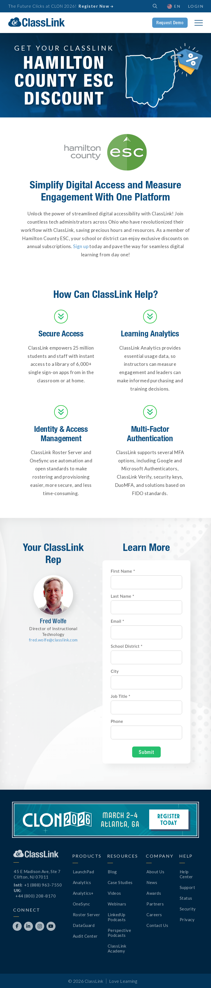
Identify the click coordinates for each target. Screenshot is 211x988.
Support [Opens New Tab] (187, 887)
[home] (36, 22)
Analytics (82, 882)
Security (188, 908)
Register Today (168, 819)
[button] (173, 6)
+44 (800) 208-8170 (35, 895)
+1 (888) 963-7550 (43, 884)
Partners (155, 903)
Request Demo (170, 22)
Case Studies (120, 882)
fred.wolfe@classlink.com (53, 639)
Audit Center (85, 936)
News (151, 882)
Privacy (187, 919)
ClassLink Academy (117, 948)
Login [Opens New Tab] (196, 6)
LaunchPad (83, 871)
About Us (155, 871)
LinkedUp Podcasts (117, 917)
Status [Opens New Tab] (186, 898)
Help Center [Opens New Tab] (186, 874)
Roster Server (86, 914)
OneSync (81, 903)
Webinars (117, 903)
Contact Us (157, 925)
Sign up (80, 246)
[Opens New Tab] (17, 926)
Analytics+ (83, 893)
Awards (153, 893)
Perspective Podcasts (119, 933)
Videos (114, 893)
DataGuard (84, 925)
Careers (154, 914)
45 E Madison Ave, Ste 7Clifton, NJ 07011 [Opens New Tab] (37, 874)
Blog (112, 871)
